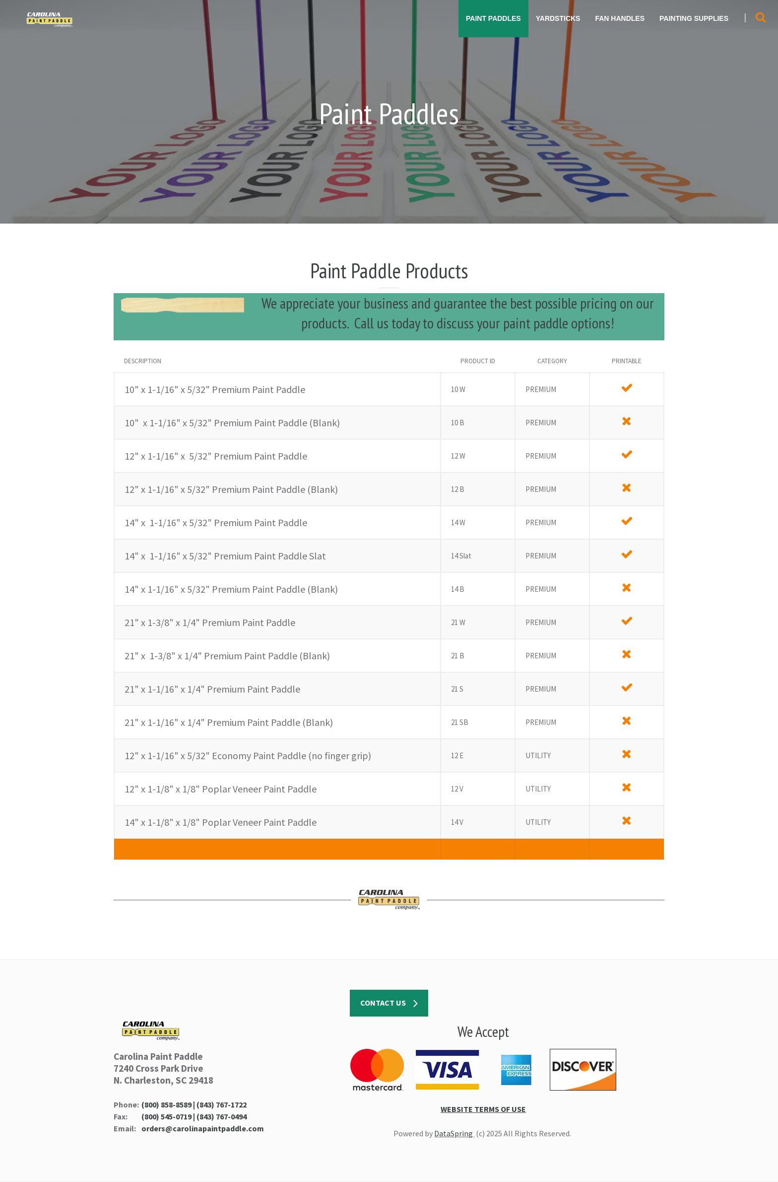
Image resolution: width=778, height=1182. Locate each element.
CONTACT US (389, 1004)
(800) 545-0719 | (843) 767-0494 (194, 1116)
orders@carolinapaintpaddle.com (202, 1128)
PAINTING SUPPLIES (693, 18)
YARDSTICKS (558, 18)
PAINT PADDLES (493, 18)
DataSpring (454, 1133)
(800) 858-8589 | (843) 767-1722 (194, 1104)
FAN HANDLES (620, 18)
